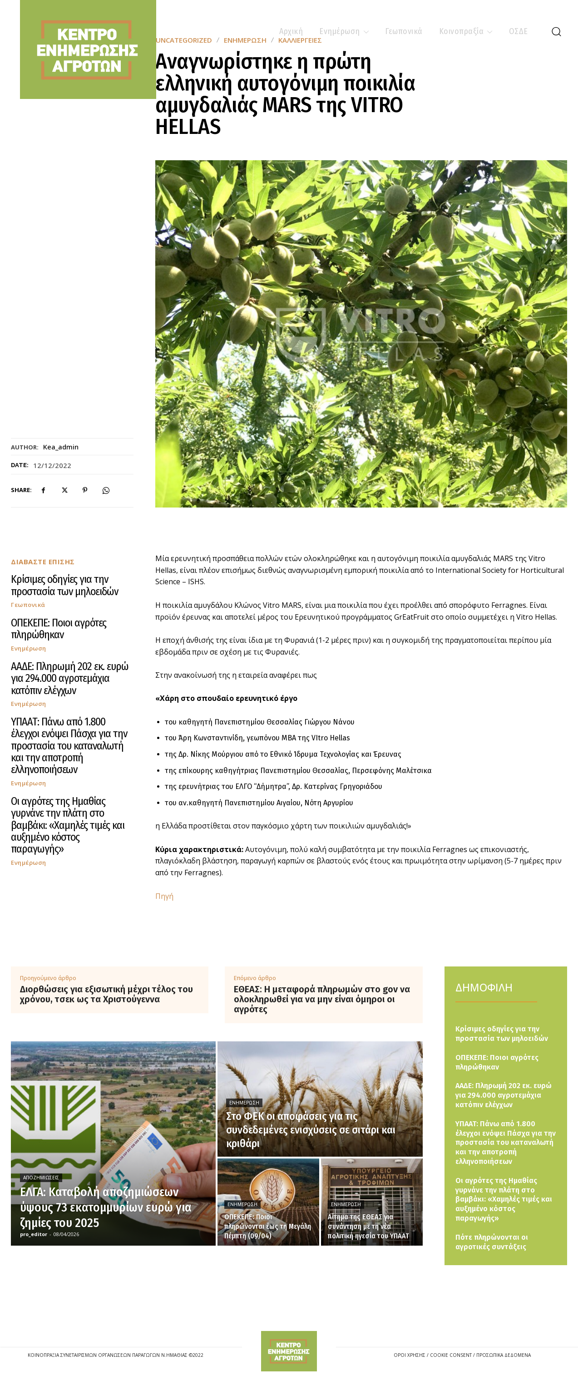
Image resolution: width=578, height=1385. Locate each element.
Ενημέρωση (28, 648)
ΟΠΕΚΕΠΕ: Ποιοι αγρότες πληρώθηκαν (58, 628)
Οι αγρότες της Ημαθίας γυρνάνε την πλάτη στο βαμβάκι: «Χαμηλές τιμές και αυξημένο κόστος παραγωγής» (67, 825)
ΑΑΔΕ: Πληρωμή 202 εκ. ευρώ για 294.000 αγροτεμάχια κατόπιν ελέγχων (69, 678)
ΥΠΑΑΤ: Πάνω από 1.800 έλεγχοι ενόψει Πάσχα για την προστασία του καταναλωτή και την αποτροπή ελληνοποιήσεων (69, 745)
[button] (556, 31)
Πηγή (164, 896)
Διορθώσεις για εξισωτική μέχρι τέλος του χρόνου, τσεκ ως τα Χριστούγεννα (106, 994)
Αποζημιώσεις (41, 1177)
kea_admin (61, 447)
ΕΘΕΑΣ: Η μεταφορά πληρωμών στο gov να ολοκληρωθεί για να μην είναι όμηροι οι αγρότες (322, 999)
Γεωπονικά (28, 605)
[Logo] (289, 1351)
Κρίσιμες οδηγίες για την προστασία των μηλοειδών (64, 585)
